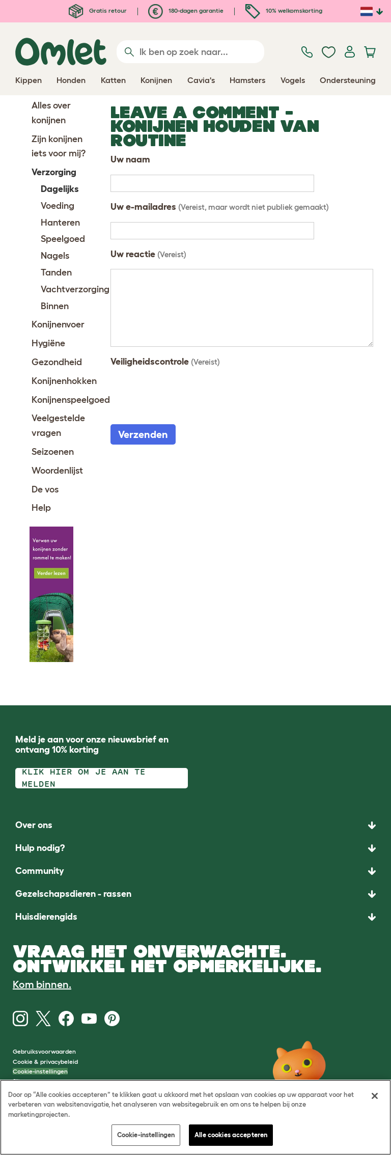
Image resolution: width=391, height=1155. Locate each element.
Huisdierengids (46, 917)
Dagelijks (60, 189)
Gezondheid (57, 362)
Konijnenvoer (58, 324)
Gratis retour (98, 10)
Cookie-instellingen (40, 1071)
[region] (195, 1117)
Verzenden (143, 434)
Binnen (55, 306)
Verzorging (54, 172)
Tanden (56, 272)
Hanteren (60, 222)
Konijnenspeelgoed (71, 400)
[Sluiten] (375, 1096)
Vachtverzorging (75, 289)
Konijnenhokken (64, 381)
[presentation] (187, 397)
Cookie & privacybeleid (45, 1061)
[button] (195, 916)
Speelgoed (63, 239)
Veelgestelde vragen (58, 425)
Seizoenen (53, 452)
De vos (45, 489)
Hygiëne (48, 343)
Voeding (57, 206)
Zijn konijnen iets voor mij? (59, 146)
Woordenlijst (57, 470)
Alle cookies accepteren (230, 1135)
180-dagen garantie (186, 10)
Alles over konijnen (51, 112)
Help (41, 508)
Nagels (55, 256)
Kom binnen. (42, 984)
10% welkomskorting (283, 10)
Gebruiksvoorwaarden (44, 1051)
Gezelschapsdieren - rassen (73, 894)
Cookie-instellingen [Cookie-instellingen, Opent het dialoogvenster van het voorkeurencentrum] (146, 1135)
